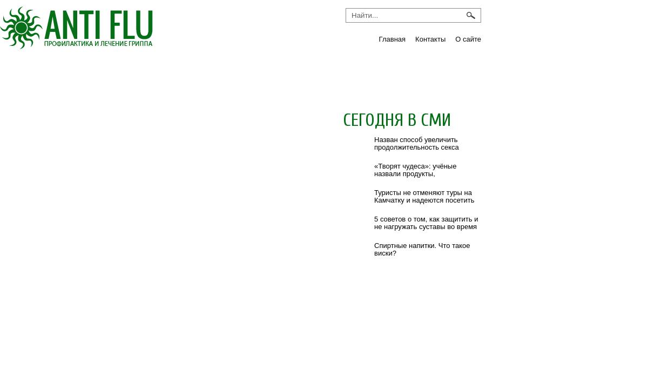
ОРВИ (264, 73)
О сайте (468, 39)
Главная (392, 39)
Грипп (35, 73)
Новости (197, 73)
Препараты (339, 73)
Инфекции (112, 73)
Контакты (430, 39)
